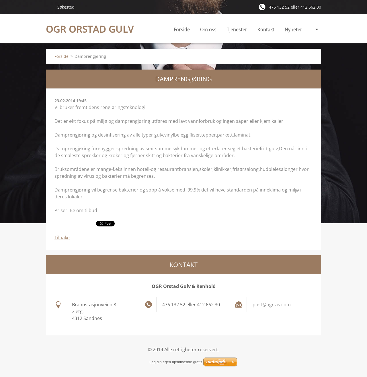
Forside (182, 29)
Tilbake (62, 237)
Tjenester (237, 31)
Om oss (208, 29)
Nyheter (293, 29)
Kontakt (265, 29)
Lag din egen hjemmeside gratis (175, 362)
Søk (49, 7)
